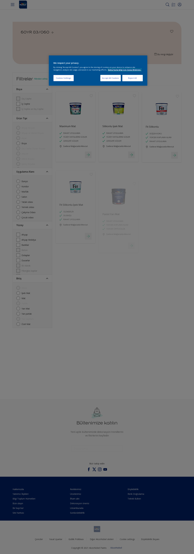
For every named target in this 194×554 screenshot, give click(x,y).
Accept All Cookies (110, 78)
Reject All (132, 78)
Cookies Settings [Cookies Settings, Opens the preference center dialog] (63, 78)
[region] (98, 70)
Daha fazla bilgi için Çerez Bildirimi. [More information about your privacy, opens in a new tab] (124, 70)
